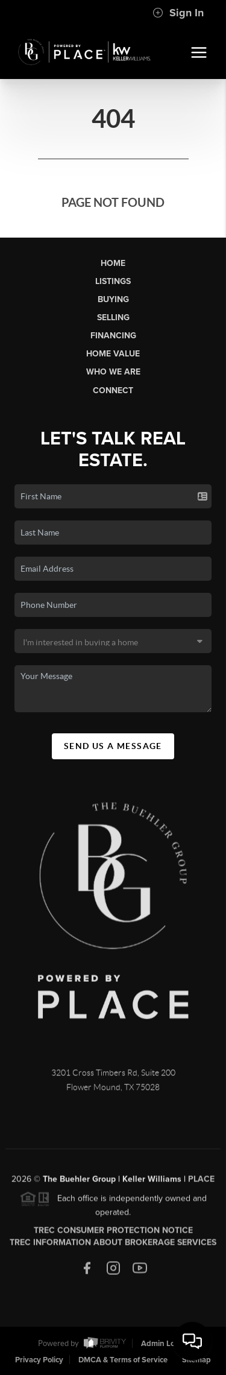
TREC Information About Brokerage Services (113, 1246)
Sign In (178, 13)
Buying (113, 299)
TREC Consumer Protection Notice (113, 1233)
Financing (113, 335)
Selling (113, 317)
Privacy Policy (39, 1360)
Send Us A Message (113, 746)
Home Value (113, 354)
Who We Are (113, 372)
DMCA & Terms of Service (123, 1360)
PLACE (201, 1182)
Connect (113, 390)
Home (113, 263)
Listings (113, 281)
